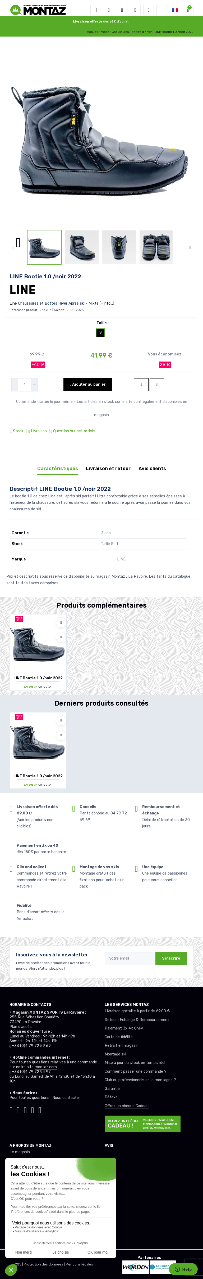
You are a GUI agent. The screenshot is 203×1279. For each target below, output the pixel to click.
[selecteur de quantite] (24, 384)
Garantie (112, 1088)
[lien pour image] (101, 135)
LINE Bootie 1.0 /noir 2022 (38, 678)
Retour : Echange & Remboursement (137, 1020)
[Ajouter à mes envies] (61, 622)
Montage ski (115, 1054)
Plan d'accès (21, 1026)
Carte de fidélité (119, 1037)
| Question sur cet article (71, 431)
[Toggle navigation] (95, 10)
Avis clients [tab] (152, 468)
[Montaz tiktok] (11, 1109)
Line (13, 303)
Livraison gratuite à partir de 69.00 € (137, 1011)
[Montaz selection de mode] (161, 10)
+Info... (107, 303)
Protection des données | (45, 1264)
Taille (101, 323)
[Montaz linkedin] (39, 1109)
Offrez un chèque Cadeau (127, 1106)
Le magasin (20, 1152)
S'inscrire (171, 958)
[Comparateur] (148, 10)
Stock (17, 431)
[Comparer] (61, 637)
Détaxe (111, 1097)
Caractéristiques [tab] (57, 468)
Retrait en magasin (122, 1045)
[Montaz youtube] (32, 1109)
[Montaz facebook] (25, 1109)
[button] (109, 10)
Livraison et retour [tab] (108, 468)
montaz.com (46, 1067)
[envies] (135, 10)
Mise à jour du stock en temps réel (135, 1062)
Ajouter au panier (88, 384)
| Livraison (36, 431)
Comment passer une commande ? (136, 1071)
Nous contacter (66, 1097)
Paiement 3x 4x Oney (124, 1028)
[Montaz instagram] (18, 1109)
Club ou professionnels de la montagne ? (140, 1080)
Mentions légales (79, 1264)
